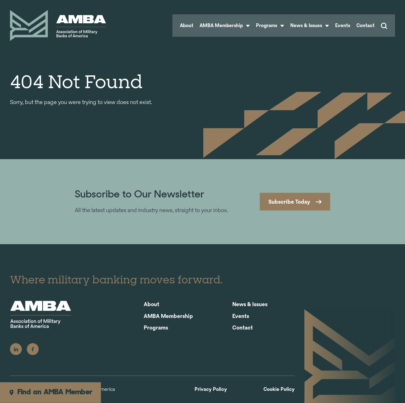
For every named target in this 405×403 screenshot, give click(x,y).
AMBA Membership (225, 25)
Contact (365, 25)
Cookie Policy (279, 389)
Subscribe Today (289, 202)
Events (342, 25)
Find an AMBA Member (50, 392)
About (186, 25)
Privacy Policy (211, 389)
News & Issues (309, 25)
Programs (270, 25)
